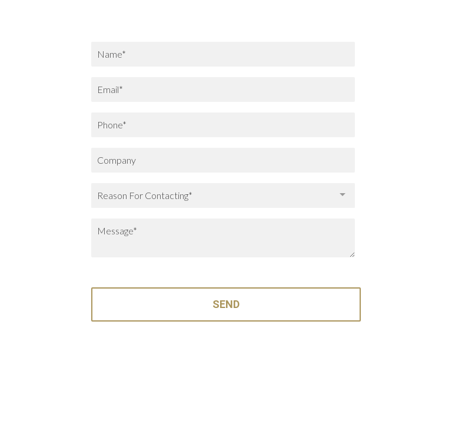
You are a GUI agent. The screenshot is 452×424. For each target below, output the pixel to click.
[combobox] (223, 195)
